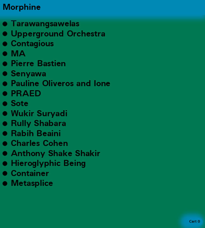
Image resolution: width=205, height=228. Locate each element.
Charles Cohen (39, 143)
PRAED (26, 93)
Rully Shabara (38, 123)
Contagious (32, 43)
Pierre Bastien (38, 63)
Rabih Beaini (36, 133)
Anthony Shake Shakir (55, 153)
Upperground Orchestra (58, 34)
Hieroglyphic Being (48, 163)
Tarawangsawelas (45, 23)
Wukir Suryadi (39, 113)
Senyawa (28, 73)
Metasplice (32, 183)
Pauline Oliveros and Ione (60, 83)
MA (18, 54)
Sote (19, 103)
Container (30, 173)
